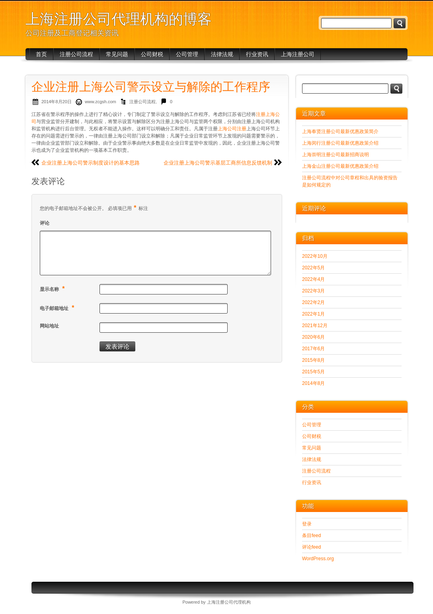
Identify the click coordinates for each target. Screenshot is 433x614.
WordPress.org (318, 558)
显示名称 (53, 288)
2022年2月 (313, 302)
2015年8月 (313, 360)
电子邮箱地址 (58, 307)
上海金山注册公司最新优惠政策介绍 (340, 166)
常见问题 (117, 54)
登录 (307, 524)
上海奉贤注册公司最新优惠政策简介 (340, 131)
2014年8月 (313, 383)
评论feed (311, 547)
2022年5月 (313, 268)
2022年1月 (313, 314)
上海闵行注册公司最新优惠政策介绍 (340, 143)
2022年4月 (313, 279)
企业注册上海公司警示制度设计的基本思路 (90, 163)
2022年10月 (315, 256)
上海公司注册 (232, 128)
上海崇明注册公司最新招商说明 (335, 154)
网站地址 (49, 326)
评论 (44, 223)
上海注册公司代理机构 (229, 602)
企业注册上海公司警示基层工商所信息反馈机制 (218, 163)
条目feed (311, 535)
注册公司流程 (76, 54)
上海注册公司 (297, 54)
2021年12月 (315, 325)
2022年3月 (313, 291)
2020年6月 (313, 337)
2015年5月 (313, 372)
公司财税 (152, 54)
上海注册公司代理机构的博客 (118, 19)
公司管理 (187, 54)
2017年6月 (313, 348)
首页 (41, 54)
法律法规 (222, 54)
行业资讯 (257, 54)
